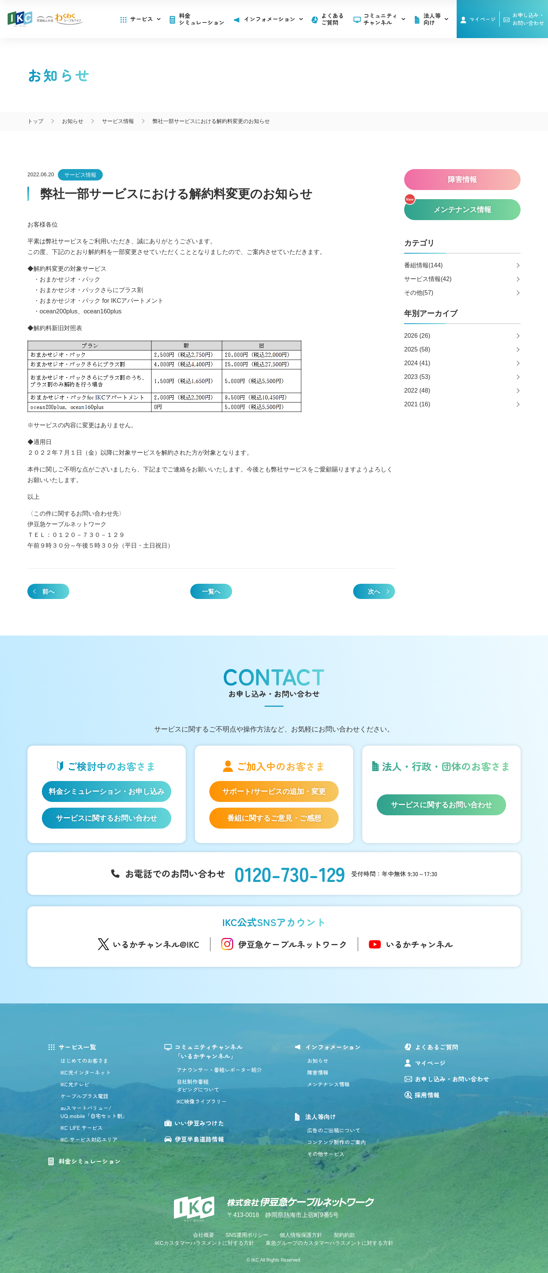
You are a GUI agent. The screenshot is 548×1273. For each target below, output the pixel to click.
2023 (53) (417, 377)
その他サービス (325, 1154)
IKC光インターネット (86, 1072)
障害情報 (317, 1072)
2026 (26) (417, 335)
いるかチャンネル (419, 944)
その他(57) (418, 292)
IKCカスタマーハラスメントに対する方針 (204, 1243)
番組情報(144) (423, 265)
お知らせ (317, 1060)
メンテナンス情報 (328, 1084)
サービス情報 (80, 175)
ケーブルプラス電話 (84, 1096)
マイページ (482, 19)
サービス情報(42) (427, 279)
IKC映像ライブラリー (202, 1101)
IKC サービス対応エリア (89, 1139)
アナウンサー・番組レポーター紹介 (219, 1069)
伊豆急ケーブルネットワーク (292, 944)
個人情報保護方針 (301, 1235)
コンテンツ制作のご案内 (336, 1142)
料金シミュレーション (202, 18)
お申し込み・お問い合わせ (452, 1078)
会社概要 (203, 1235)
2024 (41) (417, 363)
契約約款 (344, 1235)
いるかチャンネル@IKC (156, 944)
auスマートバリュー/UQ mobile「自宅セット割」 (94, 1112)
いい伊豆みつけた (200, 1123)
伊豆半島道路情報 (200, 1139)
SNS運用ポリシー (247, 1235)
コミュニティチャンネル (384, 18)
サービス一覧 (77, 1046)
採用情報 (427, 1094)
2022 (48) (417, 390)
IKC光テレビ (75, 1084)
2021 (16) (417, 404)
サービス (145, 19)
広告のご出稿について (333, 1130)
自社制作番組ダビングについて (198, 1085)
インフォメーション (333, 1046)
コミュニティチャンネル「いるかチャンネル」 (209, 1051)
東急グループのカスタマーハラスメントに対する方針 (329, 1243)
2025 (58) (417, 349)
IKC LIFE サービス (82, 1127)
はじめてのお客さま (84, 1060)
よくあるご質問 (332, 18)
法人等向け (320, 1116)
